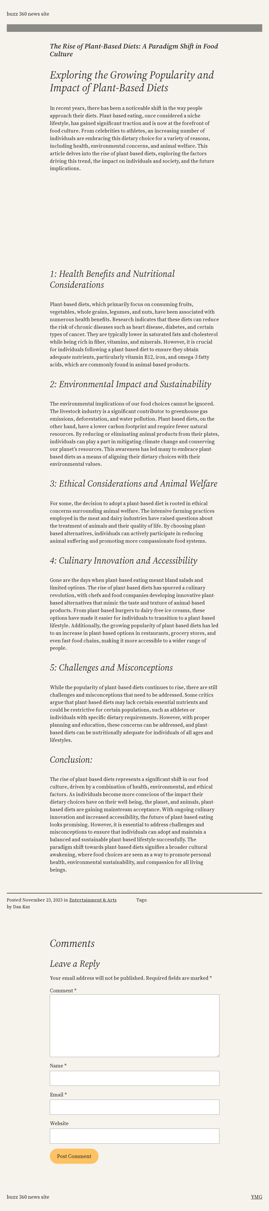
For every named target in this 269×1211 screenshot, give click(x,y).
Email (58, 1094)
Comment (63, 990)
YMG (256, 1197)
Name (58, 1065)
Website (59, 1123)
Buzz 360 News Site (28, 13)
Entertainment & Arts (93, 900)
